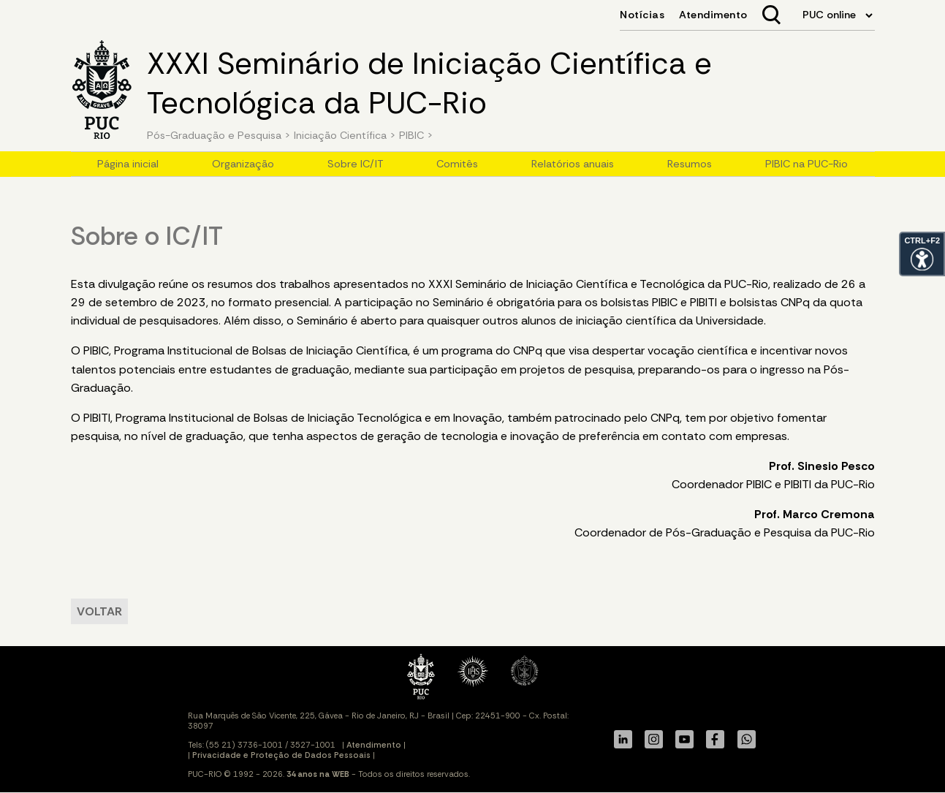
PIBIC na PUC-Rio (806, 163)
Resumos (689, 163)
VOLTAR (99, 611)
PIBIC (411, 135)
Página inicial (128, 163)
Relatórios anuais (572, 163)
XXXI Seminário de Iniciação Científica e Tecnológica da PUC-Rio (429, 83)
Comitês (457, 163)
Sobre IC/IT (355, 163)
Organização (243, 163)
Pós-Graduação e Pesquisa (214, 135)
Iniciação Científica (340, 135)
